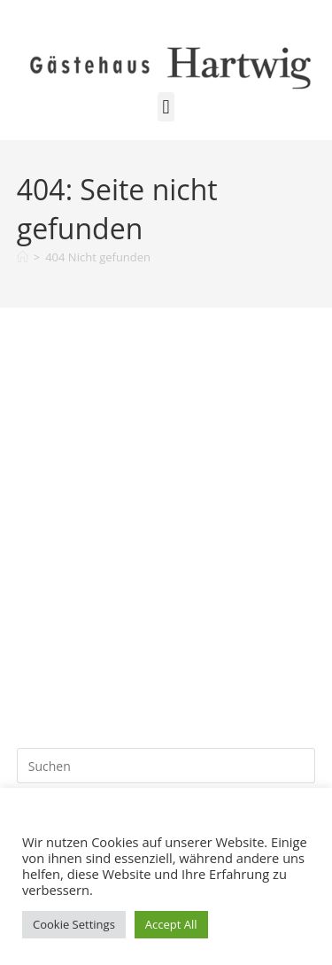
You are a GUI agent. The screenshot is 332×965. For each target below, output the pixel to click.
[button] (166, 106)
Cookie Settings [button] (74, 924)
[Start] (22, 257)
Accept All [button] (171, 924)
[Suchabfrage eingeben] (166, 765)
